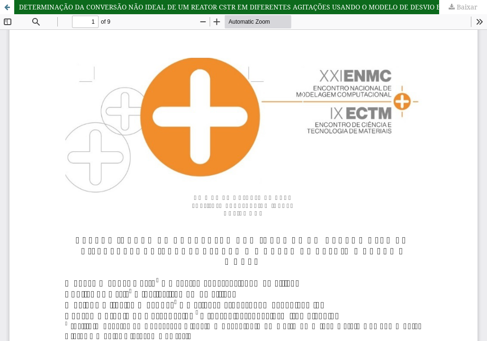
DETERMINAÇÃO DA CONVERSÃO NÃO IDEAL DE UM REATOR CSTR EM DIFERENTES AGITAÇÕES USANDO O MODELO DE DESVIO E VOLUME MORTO (253, 6)
